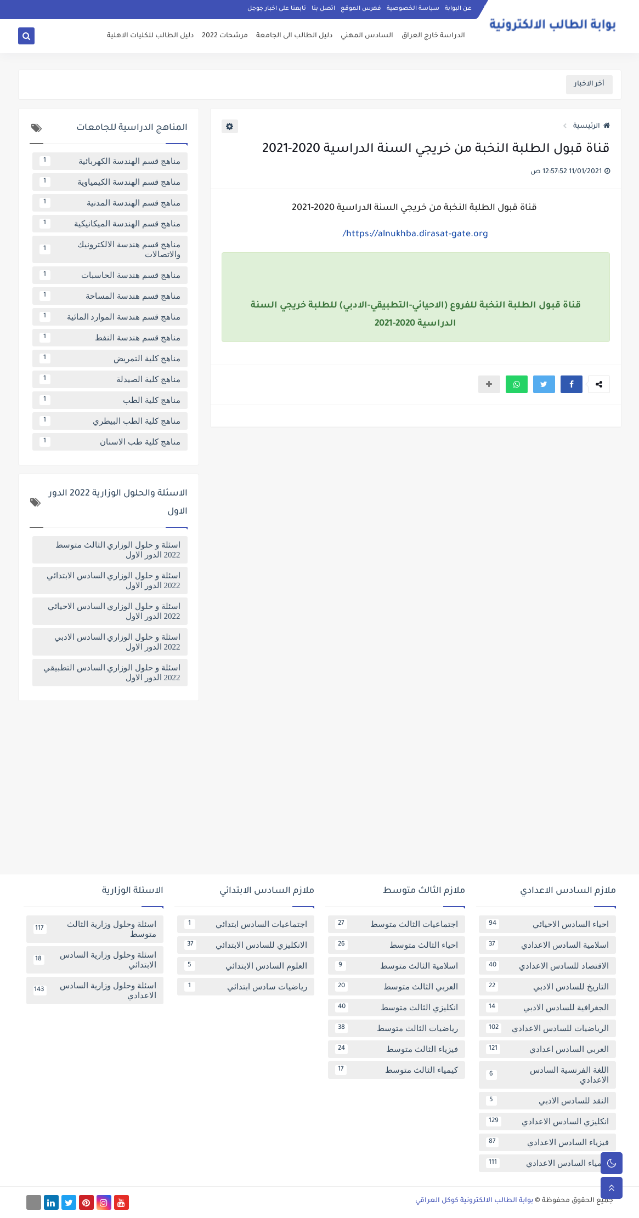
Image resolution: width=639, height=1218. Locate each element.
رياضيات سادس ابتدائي (245, 987)
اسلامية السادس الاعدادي (547, 945)
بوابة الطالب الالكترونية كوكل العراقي (474, 1201)
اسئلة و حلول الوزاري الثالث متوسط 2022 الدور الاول (117, 549)
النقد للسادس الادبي (547, 1101)
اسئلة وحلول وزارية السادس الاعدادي (94, 990)
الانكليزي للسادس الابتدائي (245, 945)
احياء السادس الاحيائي (547, 924)
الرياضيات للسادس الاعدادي (547, 1028)
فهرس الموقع (361, 8)
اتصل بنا (323, 8)
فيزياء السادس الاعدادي (547, 1142)
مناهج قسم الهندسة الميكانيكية (109, 224)
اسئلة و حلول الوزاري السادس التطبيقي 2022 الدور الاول (111, 672)
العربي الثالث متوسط (396, 987)
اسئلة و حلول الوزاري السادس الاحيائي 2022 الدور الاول (114, 611)
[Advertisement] (319, 791)
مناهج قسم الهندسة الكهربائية (109, 161)
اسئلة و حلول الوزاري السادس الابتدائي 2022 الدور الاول (113, 580)
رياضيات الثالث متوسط (396, 1028)
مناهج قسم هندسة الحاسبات (109, 275)
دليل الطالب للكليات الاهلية (150, 36)
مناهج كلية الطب (109, 400)
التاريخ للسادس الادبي (547, 987)
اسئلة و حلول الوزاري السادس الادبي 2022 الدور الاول (117, 642)
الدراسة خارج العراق (433, 36)
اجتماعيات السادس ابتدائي (245, 924)
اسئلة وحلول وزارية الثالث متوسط (94, 929)
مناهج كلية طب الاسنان (109, 442)
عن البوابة (458, 8)
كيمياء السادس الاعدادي (547, 1163)
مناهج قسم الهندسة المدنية (109, 203)
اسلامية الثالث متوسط (396, 966)
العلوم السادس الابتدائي (245, 966)
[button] (572, 384)
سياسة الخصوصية (413, 8)
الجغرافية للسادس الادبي (547, 1007)
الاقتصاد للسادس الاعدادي (547, 966)
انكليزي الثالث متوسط (396, 1007)
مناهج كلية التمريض (109, 358)
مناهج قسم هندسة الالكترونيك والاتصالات (109, 249)
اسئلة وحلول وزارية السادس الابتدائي (94, 960)
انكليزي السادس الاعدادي (547, 1121)
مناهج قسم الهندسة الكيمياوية (109, 182)
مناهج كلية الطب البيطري (109, 421)
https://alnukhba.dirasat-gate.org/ (415, 235)
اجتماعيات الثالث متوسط (396, 924)
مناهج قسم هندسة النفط (109, 338)
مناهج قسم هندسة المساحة (109, 296)
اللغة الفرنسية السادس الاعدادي (547, 1075)
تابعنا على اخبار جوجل (276, 8)
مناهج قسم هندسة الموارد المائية (109, 317)
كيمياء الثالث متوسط (396, 1070)
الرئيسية (591, 126)
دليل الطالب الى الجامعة (294, 36)
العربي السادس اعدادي (547, 1049)
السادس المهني (367, 36)
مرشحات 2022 (225, 36)
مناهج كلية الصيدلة (109, 379)
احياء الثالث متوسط (396, 945)
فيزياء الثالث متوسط (396, 1049)
